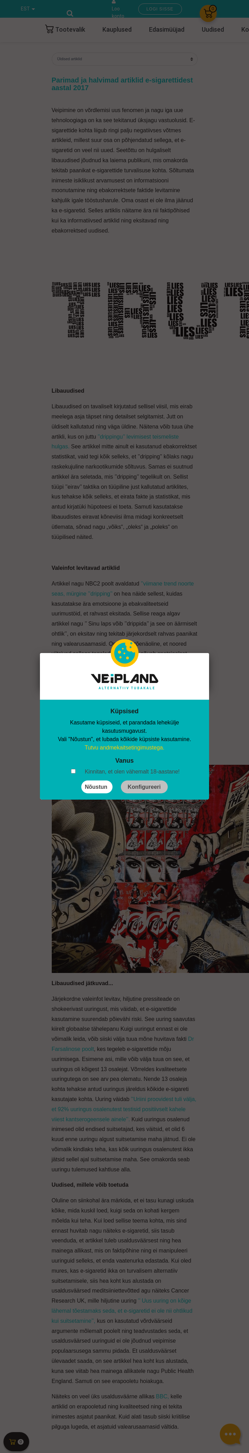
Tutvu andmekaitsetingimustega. (125, 748)
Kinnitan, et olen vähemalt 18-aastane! (132, 772)
